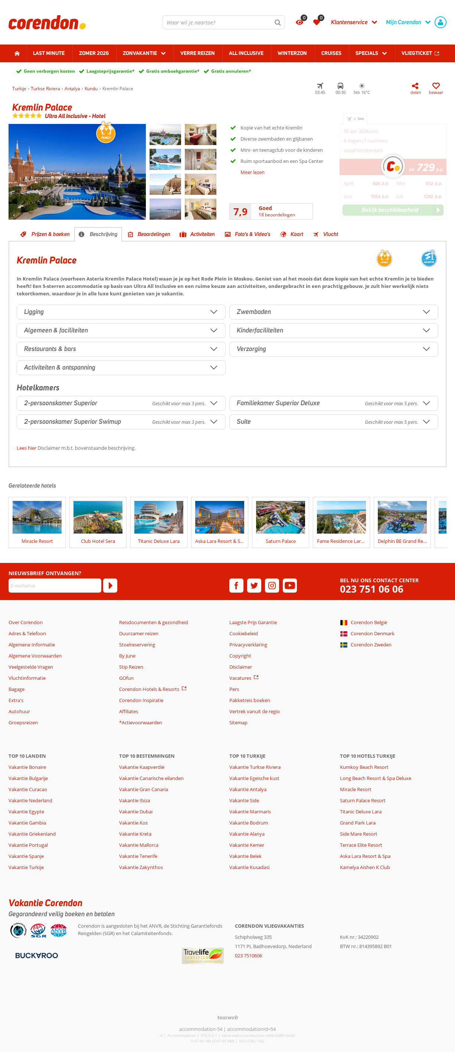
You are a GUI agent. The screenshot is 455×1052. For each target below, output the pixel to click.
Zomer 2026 (94, 53)
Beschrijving (104, 234)
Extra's (16, 700)
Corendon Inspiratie (141, 700)
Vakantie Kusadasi (249, 867)
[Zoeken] (278, 22)
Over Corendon (26, 622)
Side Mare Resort (358, 833)
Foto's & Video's (253, 234)
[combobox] (224, 22)
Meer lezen (252, 172)
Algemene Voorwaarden (35, 655)
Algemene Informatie (32, 644)
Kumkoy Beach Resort (364, 767)
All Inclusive (246, 53)
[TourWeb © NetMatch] (227, 1017)
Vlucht (330, 234)
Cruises (331, 53)
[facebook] (236, 585)
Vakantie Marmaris (250, 811)
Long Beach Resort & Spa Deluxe (375, 778)
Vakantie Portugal (28, 845)
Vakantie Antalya (247, 789)
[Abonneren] (110, 586)
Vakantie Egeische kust (254, 778)
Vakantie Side (244, 800)
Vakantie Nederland (30, 800)
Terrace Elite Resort (361, 845)
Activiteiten (202, 234)
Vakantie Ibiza (134, 800)
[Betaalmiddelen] (35, 954)
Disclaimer (240, 666)
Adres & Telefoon (27, 633)
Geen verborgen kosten (49, 71)
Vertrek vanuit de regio (254, 711)
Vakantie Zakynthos (141, 867)
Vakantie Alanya (247, 833)
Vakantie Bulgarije (28, 778)
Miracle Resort (355, 789)
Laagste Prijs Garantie (253, 622)
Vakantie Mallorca (138, 845)
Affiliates (128, 711)
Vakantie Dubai (136, 811)
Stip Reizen (131, 666)
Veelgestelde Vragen (31, 666)
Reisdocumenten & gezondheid (153, 622)
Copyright (240, 655)
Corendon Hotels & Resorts (149, 689)
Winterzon (292, 53)
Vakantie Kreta (135, 833)
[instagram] (272, 585)
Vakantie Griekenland (32, 833)
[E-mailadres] (55, 586)
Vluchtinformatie (27, 678)
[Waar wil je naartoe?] (224, 22)
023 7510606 (248, 955)
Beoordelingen (154, 234)
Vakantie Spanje (26, 856)
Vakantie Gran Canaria (143, 789)
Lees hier (26, 448)
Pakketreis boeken (249, 700)
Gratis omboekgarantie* (173, 71)
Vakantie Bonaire (27, 767)
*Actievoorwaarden (140, 722)
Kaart (297, 234)
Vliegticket (417, 53)
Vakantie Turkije (26, 867)
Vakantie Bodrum (248, 822)
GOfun (126, 678)
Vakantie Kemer (246, 845)
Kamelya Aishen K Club (365, 867)
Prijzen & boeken (51, 234)
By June (127, 655)
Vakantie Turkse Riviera (255, 767)
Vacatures (240, 678)
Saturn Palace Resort (363, 800)
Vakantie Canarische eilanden (151, 778)
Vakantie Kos (133, 822)
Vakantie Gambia (27, 822)
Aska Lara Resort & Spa (365, 856)
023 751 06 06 (371, 589)
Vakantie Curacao (28, 789)
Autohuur (19, 711)
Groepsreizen (23, 722)
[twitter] (254, 585)
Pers (234, 689)
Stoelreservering (137, 644)
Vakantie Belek (245, 856)
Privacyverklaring (248, 644)
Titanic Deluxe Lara (361, 811)
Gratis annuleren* (231, 71)
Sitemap (238, 722)
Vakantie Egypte (26, 811)
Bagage (16, 689)
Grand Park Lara (358, 822)
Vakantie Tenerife (138, 856)
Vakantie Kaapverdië (141, 767)
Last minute (49, 53)
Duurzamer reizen (138, 633)
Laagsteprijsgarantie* (110, 71)
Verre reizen (197, 53)
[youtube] (290, 585)
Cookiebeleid (243, 633)
